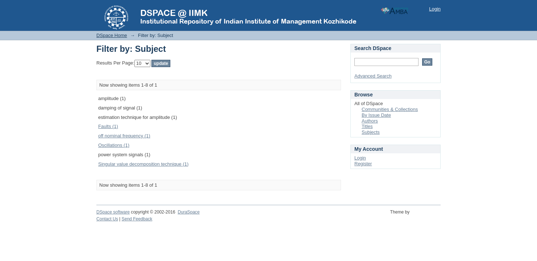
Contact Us (107, 218)
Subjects (371, 132)
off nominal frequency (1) (124, 135)
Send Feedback (137, 218)
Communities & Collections (390, 109)
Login (435, 9)
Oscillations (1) (113, 145)
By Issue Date (376, 115)
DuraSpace (188, 212)
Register (363, 163)
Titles (367, 126)
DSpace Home (111, 35)
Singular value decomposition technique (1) (143, 164)
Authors (370, 121)
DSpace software (113, 212)
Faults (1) (108, 126)
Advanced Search (373, 76)
